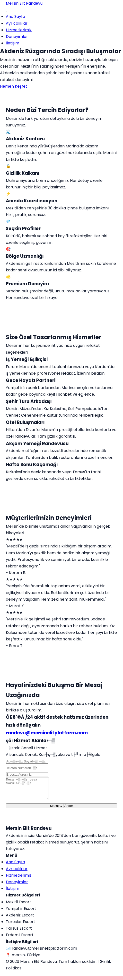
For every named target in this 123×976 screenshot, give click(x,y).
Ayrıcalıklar (16, 23)
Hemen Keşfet (13, 86)
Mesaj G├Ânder (61, 810)
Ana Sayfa (15, 16)
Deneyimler (17, 36)
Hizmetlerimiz (19, 30)
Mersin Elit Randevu (24, 3)
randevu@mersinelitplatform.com (47, 732)
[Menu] (6, 11)
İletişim (12, 43)
